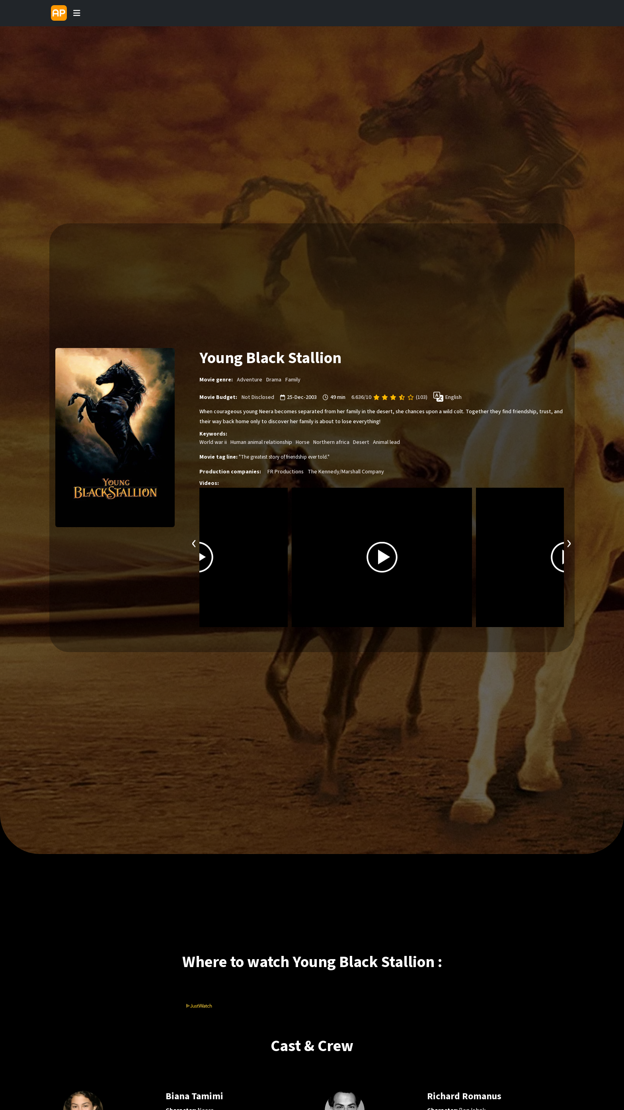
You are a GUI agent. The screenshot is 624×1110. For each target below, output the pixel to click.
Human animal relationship (261, 442)
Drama (273, 380)
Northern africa (331, 442)
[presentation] (194, 542)
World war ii (213, 442)
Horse (303, 442)
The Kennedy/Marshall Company (346, 472)
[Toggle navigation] (77, 13)
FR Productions (285, 472)
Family (292, 380)
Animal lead (386, 442)
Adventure (249, 380)
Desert (361, 442)
